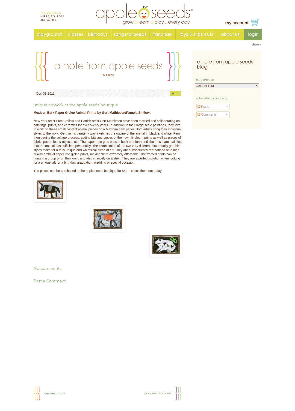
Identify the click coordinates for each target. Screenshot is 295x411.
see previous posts (158, 393)
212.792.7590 (48, 19)
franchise (162, 34)
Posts (203, 106)
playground (49, 34)
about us (230, 34)
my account (236, 23)
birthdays (98, 34)
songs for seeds (130, 34)
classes (75, 34)
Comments (207, 114)
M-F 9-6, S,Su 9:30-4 (52, 16)
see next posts (54, 393)
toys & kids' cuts (196, 34)
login (253, 34)
